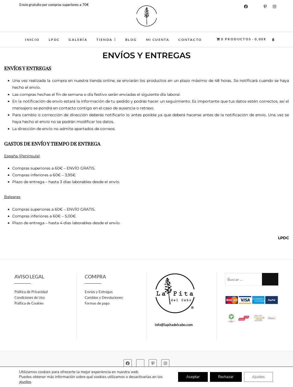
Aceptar (192, 376)
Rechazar (225, 376)
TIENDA (104, 40)
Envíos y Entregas (99, 292)
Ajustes (258, 376)
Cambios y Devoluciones (104, 297)
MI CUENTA (158, 40)
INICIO (32, 40)
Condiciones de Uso (29, 297)
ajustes (25, 381)
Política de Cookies (29, 303)
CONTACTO (190, 40)
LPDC (54, 40)
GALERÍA (78, 40)
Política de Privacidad (31, 292)
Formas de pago (97, 303)
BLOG (131, 40)
